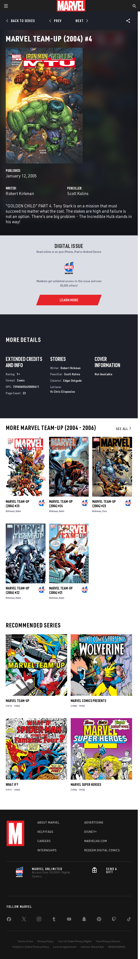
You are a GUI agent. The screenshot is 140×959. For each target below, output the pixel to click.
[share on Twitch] (114, 920)
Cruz (104, 511)
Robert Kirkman (20, 193)
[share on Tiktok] (129, 920)
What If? (12, 784)
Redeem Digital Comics (102, 850)
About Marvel (48, 822)
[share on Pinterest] (99, 920)
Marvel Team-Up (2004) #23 (104, 503)
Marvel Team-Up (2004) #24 (61, 503)
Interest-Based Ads (92, 946)
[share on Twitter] (24, 920)
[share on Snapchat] (84, 920)
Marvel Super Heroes (86, 784)
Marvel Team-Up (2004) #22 (17, 590)
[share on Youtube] (69, 920)
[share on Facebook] (9, 920)
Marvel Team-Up (17, 700)
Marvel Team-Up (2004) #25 (17, 503)
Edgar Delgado (72, 380)
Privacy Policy (45, 941)
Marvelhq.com (95, 841)
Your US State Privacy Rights (75, 941)
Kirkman (10, 511)
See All (124, 428)
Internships (47, 850)
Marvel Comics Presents (88, 700)
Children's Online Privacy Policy (30, 946)
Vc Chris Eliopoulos (62, 391)
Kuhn (18, 511)
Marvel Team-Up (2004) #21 (61, 590)
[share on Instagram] (39, 920)
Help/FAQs (45, 831)
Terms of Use (25, 941)
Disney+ (90, 831)
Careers (44, 841)
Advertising (93, 822)
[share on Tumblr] (54, 920)
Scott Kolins (77, 193)
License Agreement (64, 946)
